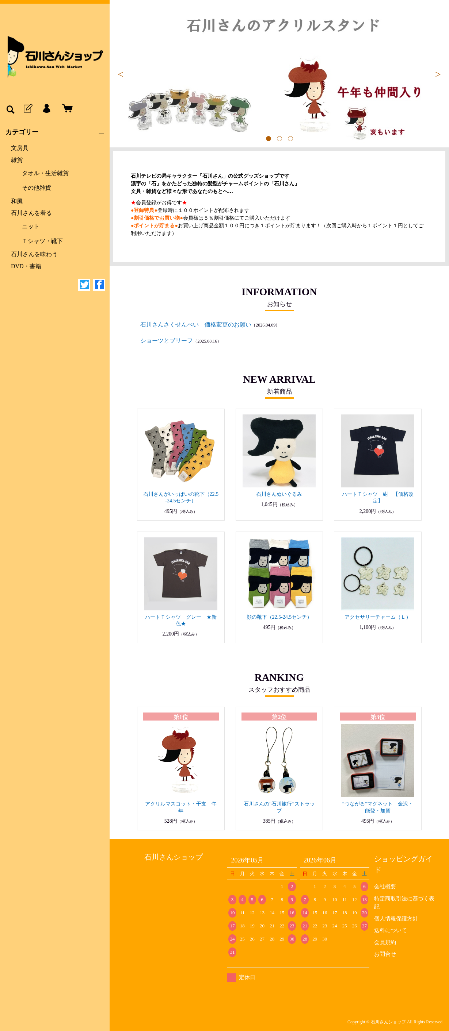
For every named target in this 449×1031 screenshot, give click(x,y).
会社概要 (385, 886)
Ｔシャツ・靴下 (42, 241)
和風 (17, 201)
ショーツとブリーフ (166, 340)
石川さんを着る (31, 213)
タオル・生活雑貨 (45, 173)
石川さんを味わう (34, 254)
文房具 (19, 148)
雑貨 (17, 160)
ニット (30, 226)
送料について (390, 930)
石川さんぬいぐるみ (279, 494)
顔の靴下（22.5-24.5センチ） (279, 617)
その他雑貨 (36, 188)
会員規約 (385, 942)
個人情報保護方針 (396, 919)
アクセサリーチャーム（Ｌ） (378, 617)
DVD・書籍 (26, 266)
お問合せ (385, 954)
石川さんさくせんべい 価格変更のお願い (195, 324)
